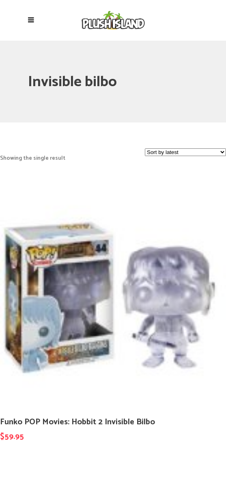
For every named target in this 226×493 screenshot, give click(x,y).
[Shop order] (185, 152)
